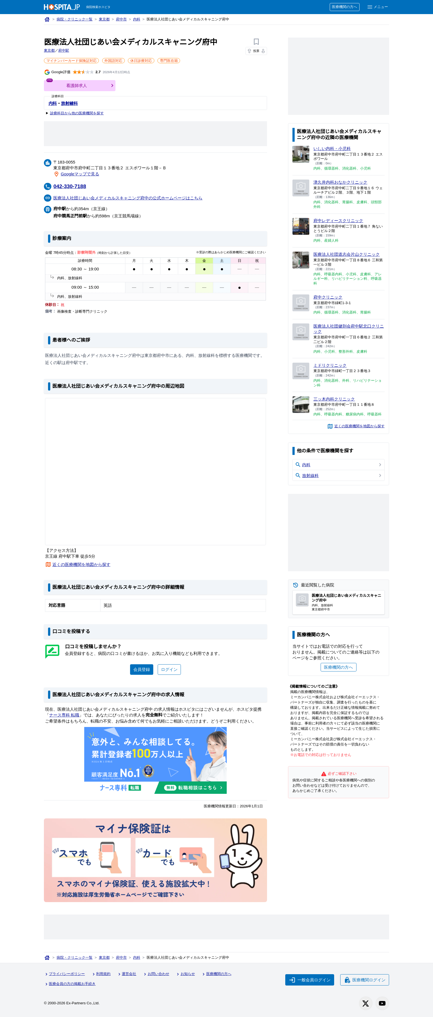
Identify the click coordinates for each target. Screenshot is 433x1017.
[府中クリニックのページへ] (300, 302)
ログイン (169, 669)
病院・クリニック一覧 (75, 19)
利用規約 (102, 973)
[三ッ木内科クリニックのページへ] (300, 404)
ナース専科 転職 (64, 715)
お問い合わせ (157, 973)
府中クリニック (328, 297)
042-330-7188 (70, 186)
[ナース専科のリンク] (155, 760)
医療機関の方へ (344, 7)
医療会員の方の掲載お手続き (70, 983)
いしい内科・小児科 (332, 148)
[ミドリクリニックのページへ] (300, 371)
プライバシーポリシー (65, 973)
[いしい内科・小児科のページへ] (300, 154)
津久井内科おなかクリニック (340, 182)
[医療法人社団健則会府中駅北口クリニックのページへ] (300, 331)
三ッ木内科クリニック (334, 399)
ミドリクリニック (330, 365)
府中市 (122, 19)
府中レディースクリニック (338, 220)
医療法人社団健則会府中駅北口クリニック (347, 328)
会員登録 (141, 669)
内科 (137, 19)
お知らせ (187, 973)
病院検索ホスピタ (98, 7)
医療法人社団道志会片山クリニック (347, 254)
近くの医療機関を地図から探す (81, 564)
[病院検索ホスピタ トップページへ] (62, 7)
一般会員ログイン (309, 979)
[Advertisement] (155, 133)
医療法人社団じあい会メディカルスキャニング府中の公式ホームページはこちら (128, 197)
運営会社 (128, 973)
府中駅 (64, 50)
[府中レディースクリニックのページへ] (300, 226)
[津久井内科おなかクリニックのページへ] (300, 188)
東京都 (104, 19)
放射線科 (69, 103)
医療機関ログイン (364, 979)
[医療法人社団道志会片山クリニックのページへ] (300, 260)
